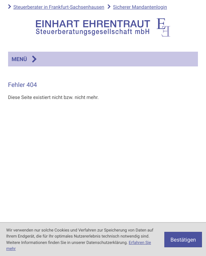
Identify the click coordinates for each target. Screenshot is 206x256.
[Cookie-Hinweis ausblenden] (183, 239)
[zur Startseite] (103, 27)
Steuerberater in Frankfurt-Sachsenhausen (59, 7)
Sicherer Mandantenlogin (140, 7)
